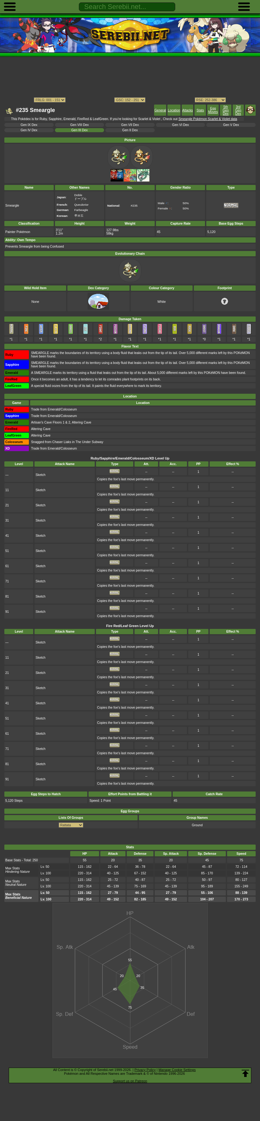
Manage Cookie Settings (177, 1070)
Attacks (187, 110)
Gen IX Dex (29, 125)
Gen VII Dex (130, 125)
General (160, 110)
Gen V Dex (231, 125)
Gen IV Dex (29, 130)
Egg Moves (213, 110)
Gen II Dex (130, 130)
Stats (200, 110)
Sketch (40, 475)
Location (174, 110)
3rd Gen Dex (238, 110)
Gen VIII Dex (79, 125)
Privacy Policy (145, 1070)
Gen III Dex (79, 130)
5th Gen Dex (226, 110)
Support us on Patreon (130, 1081)
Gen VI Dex (180, 125)
